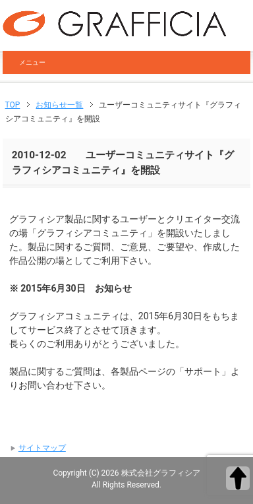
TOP (12, 105)
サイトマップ (42, 448)
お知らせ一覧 (59, 105)
